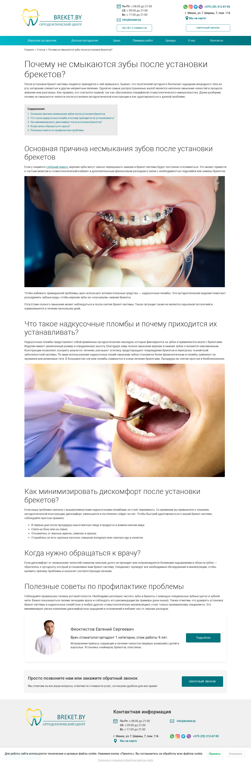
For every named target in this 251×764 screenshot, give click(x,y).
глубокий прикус (57, 167)
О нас (191, 40)
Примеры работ (143, 40)
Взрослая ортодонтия (42, 40)
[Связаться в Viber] (201, 7)
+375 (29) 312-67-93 (217, 6)
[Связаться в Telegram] (195, 7)
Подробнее (203, 637)
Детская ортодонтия (84, 40)
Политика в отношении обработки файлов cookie (125, 760)
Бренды (171, 40)
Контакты (216, 40)
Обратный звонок (208, 28)
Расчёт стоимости (134, 28)
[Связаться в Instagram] (190, 7)
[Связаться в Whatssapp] (185, 7)
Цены (116, 40)
